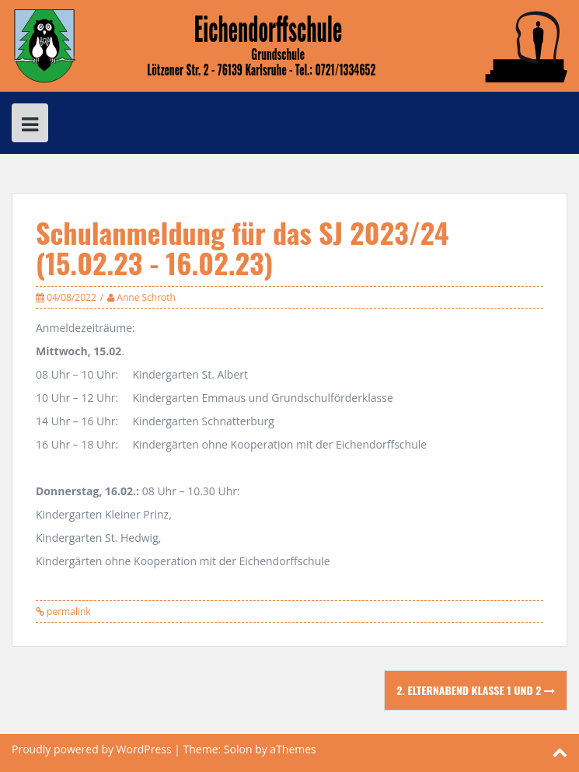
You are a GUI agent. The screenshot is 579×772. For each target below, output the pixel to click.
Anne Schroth (146, 297)
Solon (238, 749)
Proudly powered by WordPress (92, 749)
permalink (67, 611)
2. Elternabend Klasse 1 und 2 (475, 690)
